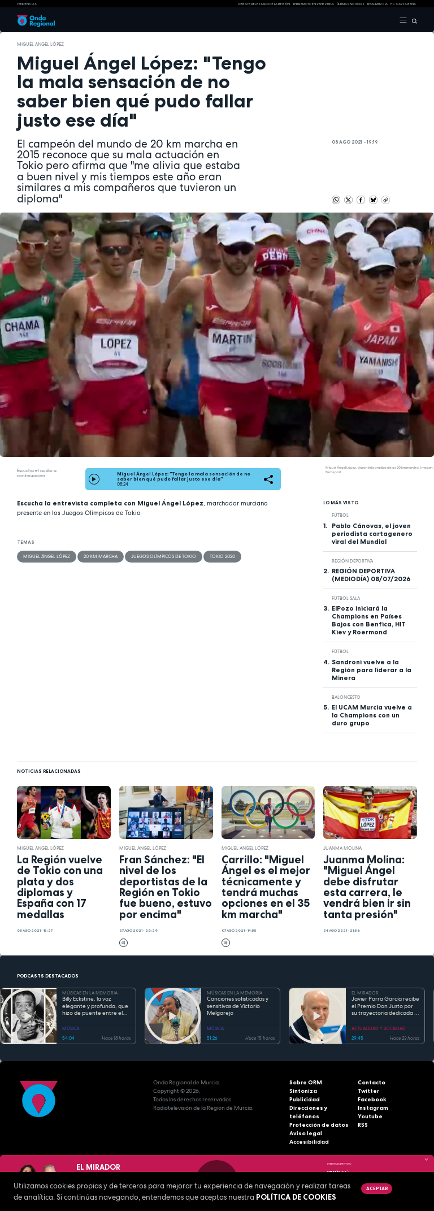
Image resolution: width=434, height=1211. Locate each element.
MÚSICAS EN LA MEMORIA (90, 993)
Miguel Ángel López (40, 44)
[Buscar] (412, 20)
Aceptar (377, 1188)
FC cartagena (403, 4)
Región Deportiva (352, 561)
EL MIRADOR (365, 993)
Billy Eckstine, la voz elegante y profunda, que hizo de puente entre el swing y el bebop (95, 1006)
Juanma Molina (342, 848)
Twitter (368, 1091)
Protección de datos (319, 1124)
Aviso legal (305, 1133)
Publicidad (304, 1099)
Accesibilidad (309, 1141)
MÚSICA (70, 1028)
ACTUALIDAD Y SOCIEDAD (378, 1028)
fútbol (340, 515)
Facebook (372, 1099)
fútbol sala (346, 598)
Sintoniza (303, 1091)
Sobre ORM (305, 1082)
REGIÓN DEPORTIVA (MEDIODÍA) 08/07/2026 (371, 575)
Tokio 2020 (222, 556)
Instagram (373, 1107)
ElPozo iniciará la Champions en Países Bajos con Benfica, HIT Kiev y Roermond (369, 620)
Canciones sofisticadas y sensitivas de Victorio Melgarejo (237, 1006)
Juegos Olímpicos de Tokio (163, 556)
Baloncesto (346, 697)
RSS (363, 1124)
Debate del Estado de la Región (264, 4)
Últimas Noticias (350, 4)
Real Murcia (377, 4)
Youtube (370, 1116)
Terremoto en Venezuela (313, 4)
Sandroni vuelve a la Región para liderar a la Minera (371, 670)
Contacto (371, 1082)
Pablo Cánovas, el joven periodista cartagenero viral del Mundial (372, 534)
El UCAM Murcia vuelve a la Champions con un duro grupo (372, 715)
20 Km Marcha (101, 556)
